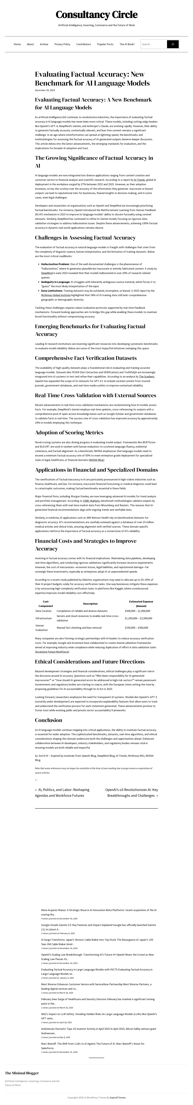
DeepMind (47, 273)
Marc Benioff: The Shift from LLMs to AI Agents (68, 1043)
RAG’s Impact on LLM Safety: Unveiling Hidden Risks (71, 1014)
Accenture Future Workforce (52, 651)
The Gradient (146, 376)
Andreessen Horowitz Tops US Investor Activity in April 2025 (75, 1029)
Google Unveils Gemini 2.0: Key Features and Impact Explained (76, 925)
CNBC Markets (91, 501)
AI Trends (139, 180)
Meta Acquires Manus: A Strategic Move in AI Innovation (73, 910)
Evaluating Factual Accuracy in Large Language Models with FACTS (79, 969)
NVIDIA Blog (96, 460)
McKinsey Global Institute (56, 295)
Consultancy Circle (96, 14)
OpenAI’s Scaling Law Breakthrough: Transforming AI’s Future (76, 954)
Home (17, 44)
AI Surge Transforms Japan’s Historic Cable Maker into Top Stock (78, 939)
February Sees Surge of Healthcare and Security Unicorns (73, 999)
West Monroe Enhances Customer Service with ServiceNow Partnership (81, 984)
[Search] (173, 44)
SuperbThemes (118, 1097)
